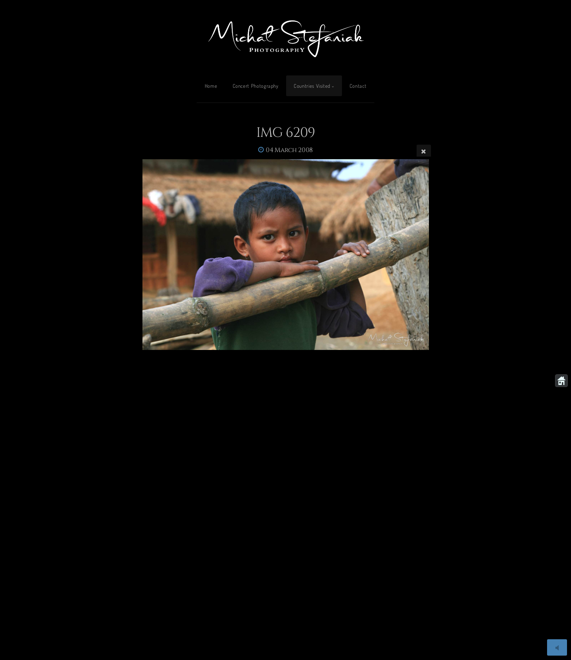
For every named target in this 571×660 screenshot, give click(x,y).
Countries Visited (312, 86)
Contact (358, 86)
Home (211, 86)
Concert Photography (256, 86)
